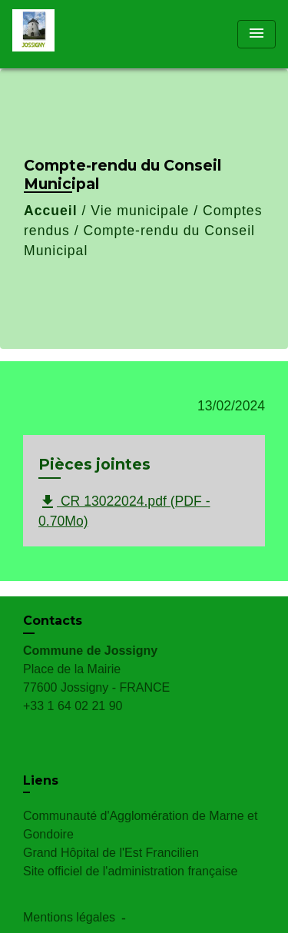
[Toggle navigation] (256, 34)
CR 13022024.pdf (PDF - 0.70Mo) (124, 511)
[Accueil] (69, 34)
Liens (40, 780)
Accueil (51, 210)
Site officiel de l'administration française (130, 871)
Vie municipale (140, 210)
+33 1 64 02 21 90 (72, 705)
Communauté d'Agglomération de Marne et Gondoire (140, 825)
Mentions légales (69, 917)
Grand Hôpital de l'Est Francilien (111, 852)
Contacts (52, 620)
